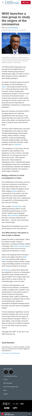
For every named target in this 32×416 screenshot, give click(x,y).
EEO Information (7, 383)
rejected (14, 191)
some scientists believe (22, 246)
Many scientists (13, 215)
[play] (3, 414)
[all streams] (29, 414)
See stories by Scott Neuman (11, 353)
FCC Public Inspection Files (10, 386)
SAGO (4, 87)
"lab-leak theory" (17, 206)
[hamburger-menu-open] (2, 2)
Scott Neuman (13, 28)
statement (18, 144)
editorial (6, 270)
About (5, 390)
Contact (5, 394)
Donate (26, 2)
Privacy (5, 379)
